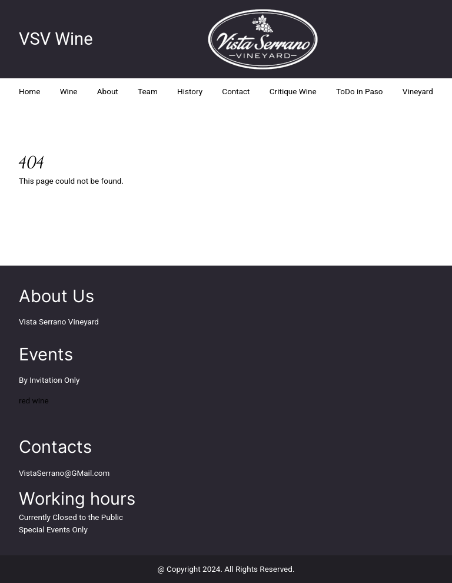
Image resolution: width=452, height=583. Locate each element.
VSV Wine (56, 39)
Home (29, 91)
